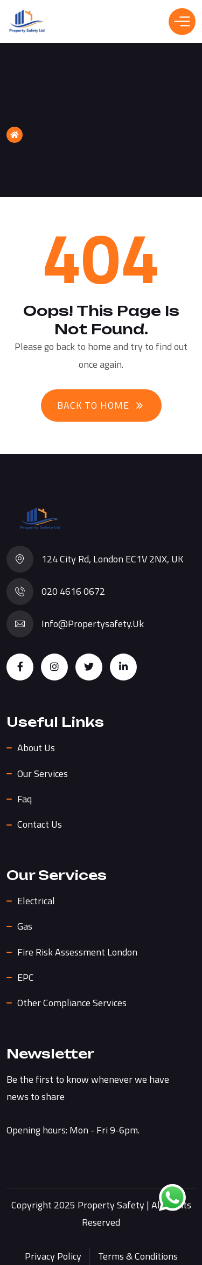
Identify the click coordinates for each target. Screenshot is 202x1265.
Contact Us (39, 824)
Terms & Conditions (138, 1256)
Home (30, 135)
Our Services (42, 773)
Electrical (36, 900)
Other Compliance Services (72, 1002)
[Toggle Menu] (182, 21)
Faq (24, 799)
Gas (24, 926)
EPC (25, 977)
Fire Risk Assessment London (77, 952)
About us (36, 747)
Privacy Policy (53, 1256)
